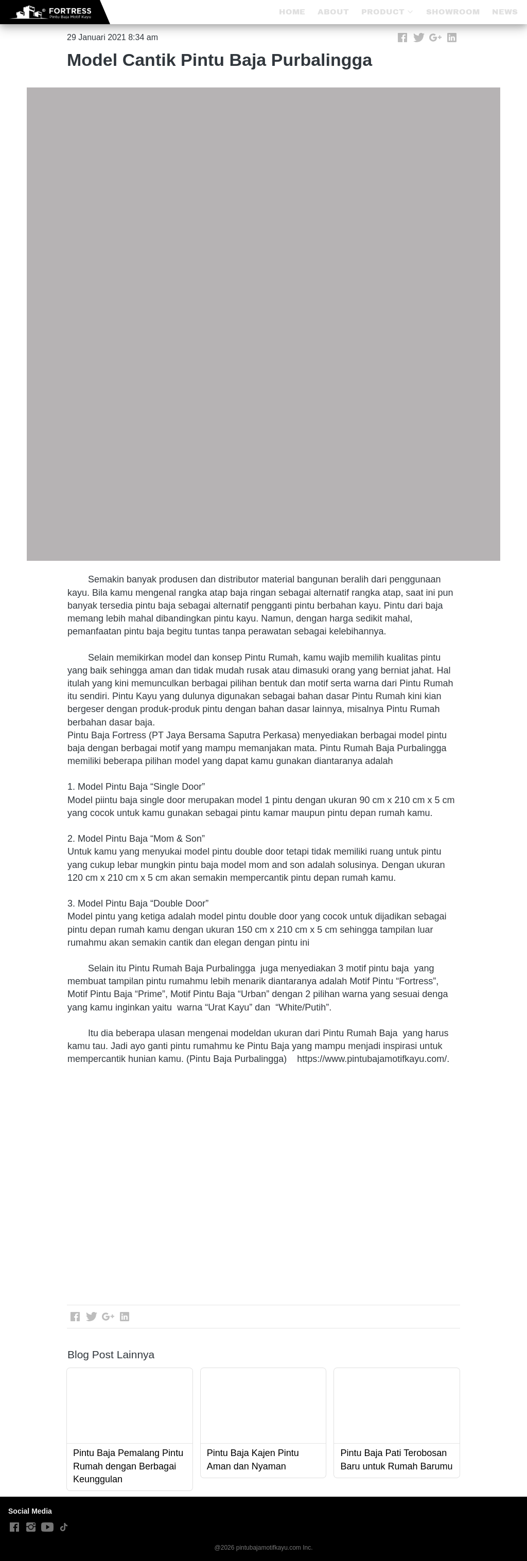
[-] (14, 1527)
